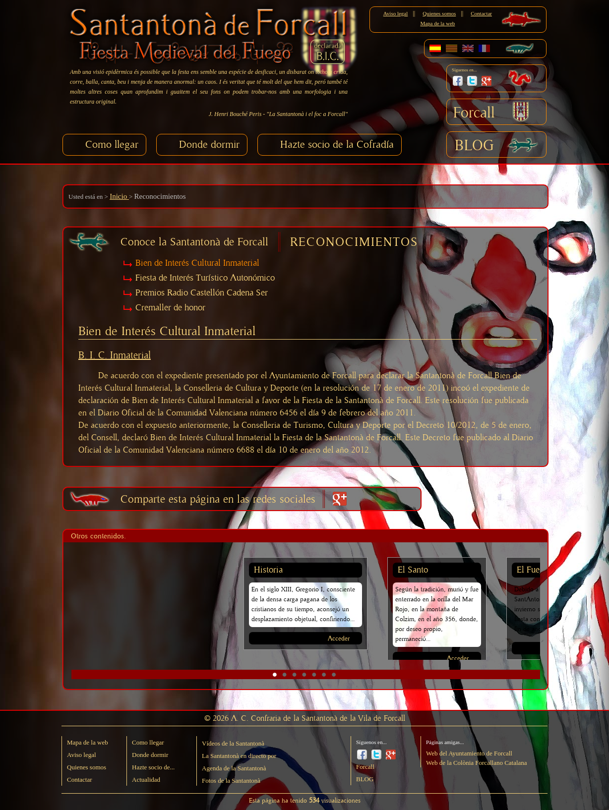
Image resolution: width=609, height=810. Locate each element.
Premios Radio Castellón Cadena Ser (201, 293)
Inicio (119, 196)
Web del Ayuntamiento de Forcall (469, 753)
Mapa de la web (437, 23)
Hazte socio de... (153, 767)
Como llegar (111, 144)
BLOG (474, 145)
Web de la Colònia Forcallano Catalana (476, 762)
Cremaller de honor (170, 307)
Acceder (339, 639)
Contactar (481, 13)
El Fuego (532, 570)
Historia (268, 570)
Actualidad (146, 779)
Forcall (474, 113)
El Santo (413, 570)
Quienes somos (439, 13)
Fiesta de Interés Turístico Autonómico (205, 278)
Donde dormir (209, 144)
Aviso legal (395, 13)
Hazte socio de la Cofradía (337, 144)
